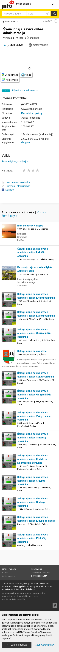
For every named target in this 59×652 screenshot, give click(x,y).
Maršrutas (46, 573)
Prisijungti (30, 589)
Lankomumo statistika (16, 182)
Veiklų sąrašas (8, 576)
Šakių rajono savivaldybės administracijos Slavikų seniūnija (32, 481)
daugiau (25, 142)
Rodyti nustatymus (44, 645)
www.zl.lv (21, 599)
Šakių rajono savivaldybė (32, 351)
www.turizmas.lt (9, 596)
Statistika (20, 589)
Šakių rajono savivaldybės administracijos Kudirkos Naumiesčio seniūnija (32, 459)
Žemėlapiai (36, 569)
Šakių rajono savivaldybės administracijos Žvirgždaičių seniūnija (34, 416)
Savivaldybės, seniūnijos (15, 161)
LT (54, 4)
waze (26, 75)
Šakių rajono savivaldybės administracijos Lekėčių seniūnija (32, 252)
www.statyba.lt (8, 593)
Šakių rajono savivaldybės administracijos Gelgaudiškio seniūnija (34, 394)
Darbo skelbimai (39, 576)
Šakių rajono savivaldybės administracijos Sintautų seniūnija (32, 437)
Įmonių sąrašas (10, 22)
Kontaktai (34, 584)
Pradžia (5, 573)
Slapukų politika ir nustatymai (25, 586)
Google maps (10, 74)
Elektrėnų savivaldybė (30, 225)
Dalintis (8, 189)
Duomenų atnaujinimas (16, 186)
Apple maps (10, 79)
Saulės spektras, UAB (18, 584)
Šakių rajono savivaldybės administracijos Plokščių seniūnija (32, 538)
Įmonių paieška (24, 4)
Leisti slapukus (16, 644)
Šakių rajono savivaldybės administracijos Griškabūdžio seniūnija (34, 333)
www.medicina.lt (24, 593)
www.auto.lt (38, 593)
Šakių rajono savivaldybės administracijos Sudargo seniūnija (32, 502)
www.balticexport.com (28, 596)
